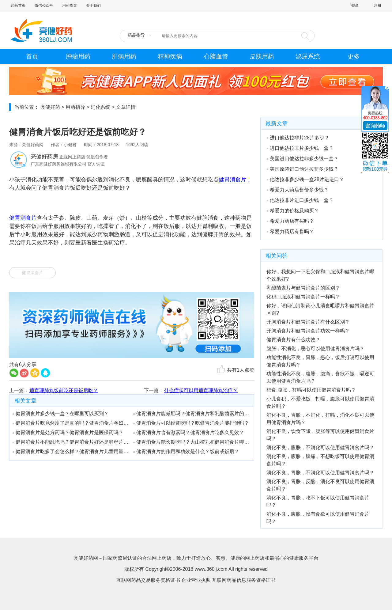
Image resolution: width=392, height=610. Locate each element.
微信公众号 (44, 5)
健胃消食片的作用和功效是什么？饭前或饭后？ (186, 451)
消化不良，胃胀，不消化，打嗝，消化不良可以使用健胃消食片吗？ (320, 418)
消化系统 (100, 107)
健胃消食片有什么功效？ (293, 339)
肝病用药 (124, 56)
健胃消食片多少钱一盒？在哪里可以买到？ (61, 413)
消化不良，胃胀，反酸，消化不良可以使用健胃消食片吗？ (320, 485)
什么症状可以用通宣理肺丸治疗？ (201, 390)
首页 (32, 56)
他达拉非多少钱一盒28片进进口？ (305, 179)
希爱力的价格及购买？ (293, 210)
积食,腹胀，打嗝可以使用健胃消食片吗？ (311, 389)
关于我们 (93, 5)
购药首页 (18, 5)
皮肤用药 (262, 56)
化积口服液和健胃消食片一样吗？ (303, 296)
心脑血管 (216, 56)
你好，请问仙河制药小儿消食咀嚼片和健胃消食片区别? (320, 309)
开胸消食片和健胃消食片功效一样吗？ (308, 330)
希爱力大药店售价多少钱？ (298, 189)
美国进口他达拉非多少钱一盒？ (302, 158)
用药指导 (69, 5)
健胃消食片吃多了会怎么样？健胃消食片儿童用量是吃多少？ (71, 451)
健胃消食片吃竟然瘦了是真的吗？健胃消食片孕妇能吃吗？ (71, 423)
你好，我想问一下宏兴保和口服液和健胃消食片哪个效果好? (320, 275)
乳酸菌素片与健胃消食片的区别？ (303, 287)
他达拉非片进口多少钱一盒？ (300, 200)
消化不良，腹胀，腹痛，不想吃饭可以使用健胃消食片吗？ (320, 460)
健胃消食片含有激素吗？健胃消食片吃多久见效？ (188, 432)
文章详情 (126, 107)
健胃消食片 (32, 272)
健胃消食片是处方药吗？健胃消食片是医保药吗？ (68, 432)
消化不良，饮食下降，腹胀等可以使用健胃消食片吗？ (320, 435)
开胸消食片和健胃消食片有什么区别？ (308, 321)
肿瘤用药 (78, 56)
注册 (377, 5)
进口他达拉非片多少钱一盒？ (300, 148)
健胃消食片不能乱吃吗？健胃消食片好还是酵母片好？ (71, 442)
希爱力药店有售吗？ (290, 231)
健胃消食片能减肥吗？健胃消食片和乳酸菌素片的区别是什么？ (191, 413)
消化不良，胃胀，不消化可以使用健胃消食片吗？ (320, 472)
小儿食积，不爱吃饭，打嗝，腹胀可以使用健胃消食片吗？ (320, 402)
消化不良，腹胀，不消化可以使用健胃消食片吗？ (320, 447)
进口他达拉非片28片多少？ (298, 137)
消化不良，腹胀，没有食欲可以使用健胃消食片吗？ (317, 517)
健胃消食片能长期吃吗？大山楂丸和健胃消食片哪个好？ (191, 442)
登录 (355, 5)
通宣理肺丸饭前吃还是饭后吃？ (63, 390)
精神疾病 (170, 56)
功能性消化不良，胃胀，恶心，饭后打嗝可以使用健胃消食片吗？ (320, 361)
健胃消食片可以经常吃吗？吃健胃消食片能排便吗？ (191, 423)
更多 (354, 56)
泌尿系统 (308, 56)
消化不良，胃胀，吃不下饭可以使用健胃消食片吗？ (317, 501)
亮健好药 (50, 107)
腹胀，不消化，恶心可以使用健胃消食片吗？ (315, 348)
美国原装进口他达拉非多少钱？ (302, 169)
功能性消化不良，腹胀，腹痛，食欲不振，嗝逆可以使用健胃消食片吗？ (320, 377)
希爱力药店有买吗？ (290, 221)
